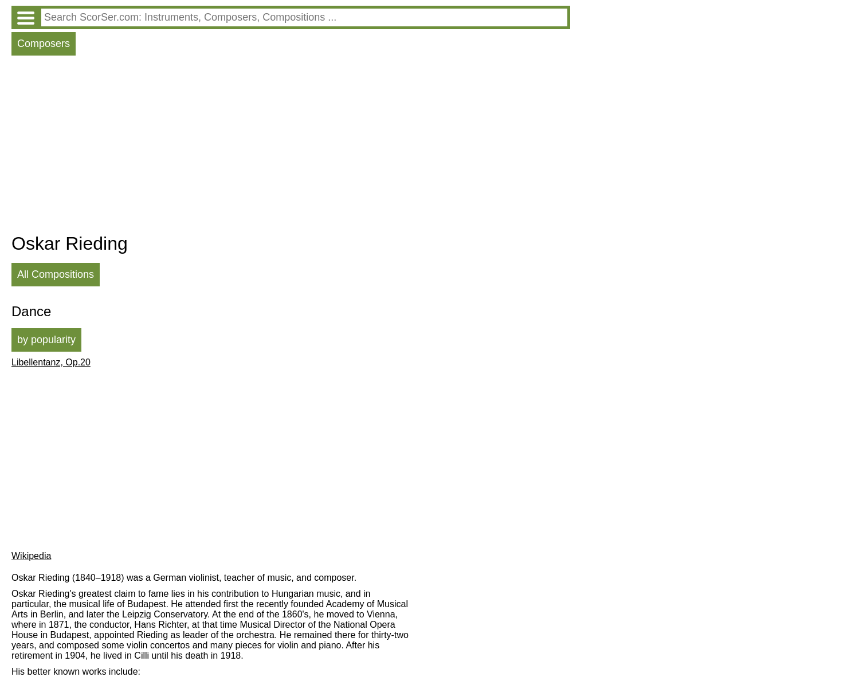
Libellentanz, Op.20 (51, 362)
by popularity (46, 339)
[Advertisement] (290, 147)
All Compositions (55, 274)
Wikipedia (31, 556)
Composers (43, 43)
